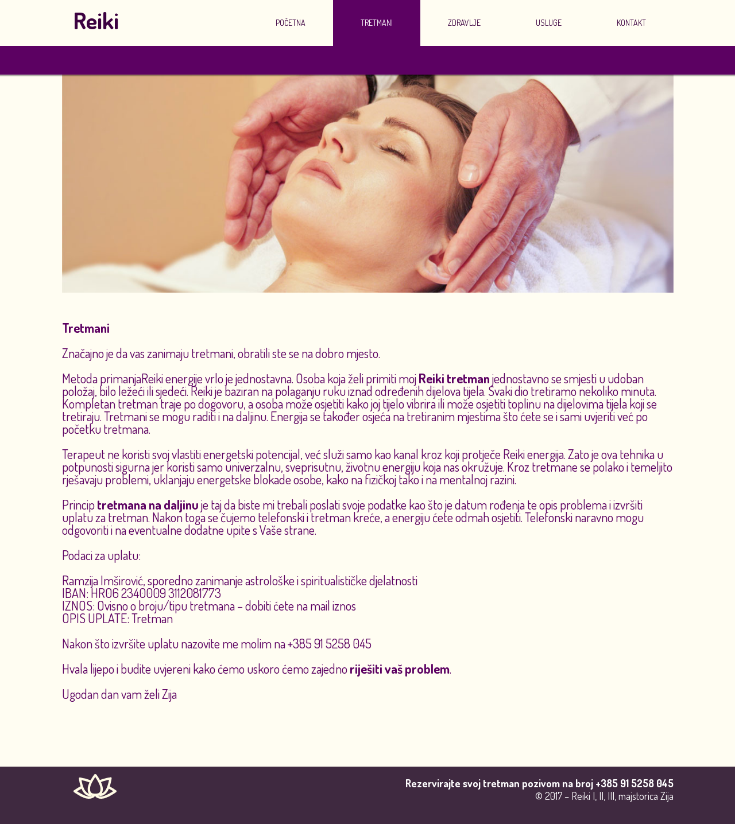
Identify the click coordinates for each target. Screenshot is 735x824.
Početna (290, 23)
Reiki (96, 20)
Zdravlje (464, 23)
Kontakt (631, 23)
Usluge (549, 23)
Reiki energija (533, 454)
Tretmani (377, 23)
